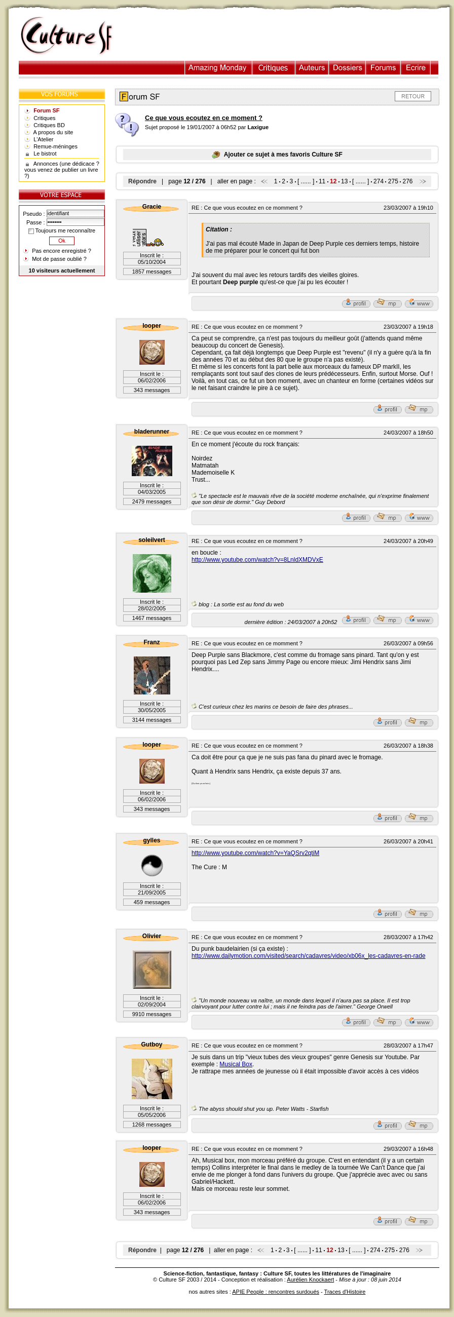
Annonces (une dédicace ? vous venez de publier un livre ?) (61, 170)
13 (344, 181)
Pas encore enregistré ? (61, 251)
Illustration (218, 67)
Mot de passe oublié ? (59, 259)
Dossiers (347, 67)
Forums (383, 67)
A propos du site (53, 132)
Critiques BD (49, 125)
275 (393, 181)
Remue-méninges (55, 146)
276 (408, 181)
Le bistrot (44, 153)
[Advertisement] (286, 36)
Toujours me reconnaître (61, 230)
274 (378, 181)
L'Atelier (43, 139)
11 (322, 181)
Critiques (273, 67)
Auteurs (312, 67)
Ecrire (415, 67)
